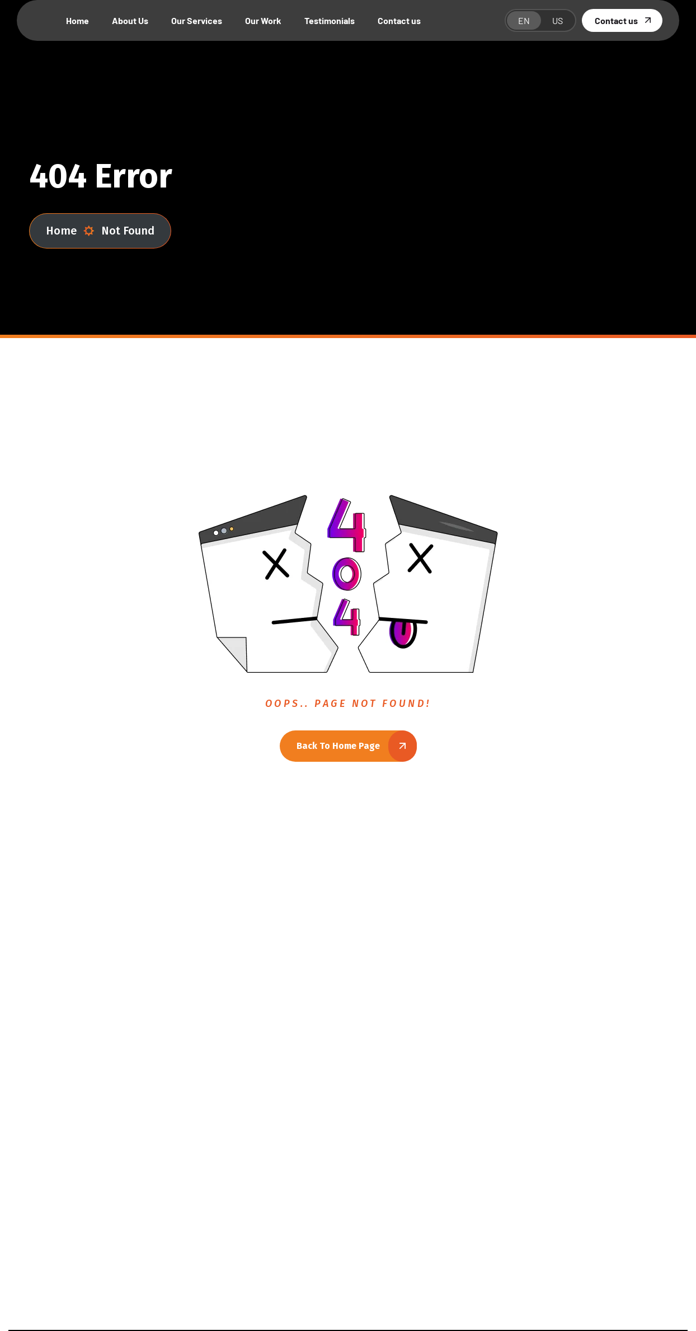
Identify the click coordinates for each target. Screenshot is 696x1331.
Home (70, 231)
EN (524, 20)
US (557, 20)
